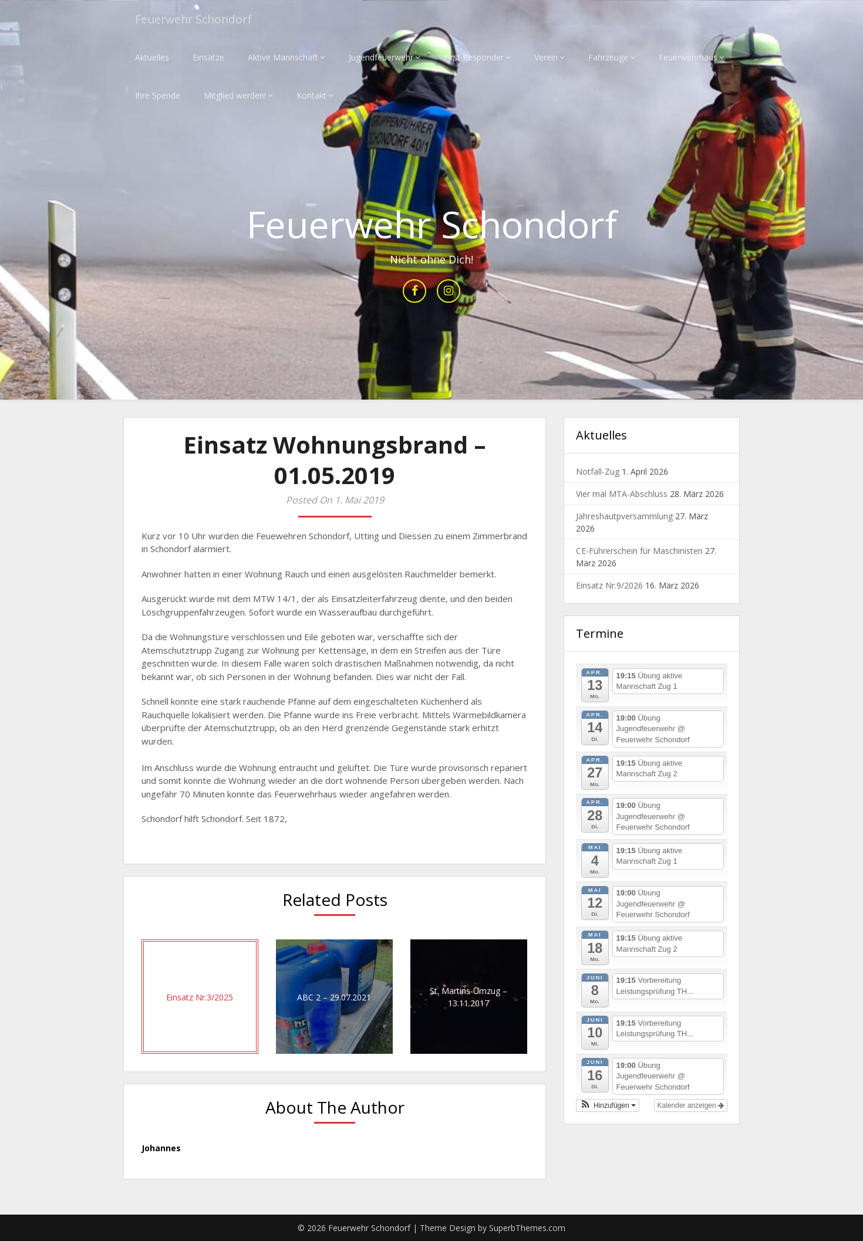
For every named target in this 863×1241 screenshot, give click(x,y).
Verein (546, 57)
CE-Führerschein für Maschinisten (639, 551)
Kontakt (311, 95)
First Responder (474, 57)
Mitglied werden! (235, 95)
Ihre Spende (157, 95)
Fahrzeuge (608, 57)
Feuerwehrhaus (688, 57)
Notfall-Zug (597, 472)
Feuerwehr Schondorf (196, 19)
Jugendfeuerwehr (381, 57)
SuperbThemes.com (527, 1227)
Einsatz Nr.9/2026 (609, 585)
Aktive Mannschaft (283, 57)
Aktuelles (152, 57)
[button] (608, 1105)
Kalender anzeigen (691, 1105)
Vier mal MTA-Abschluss (622, 494)
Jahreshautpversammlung (624, 516)
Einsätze (208, 57)
